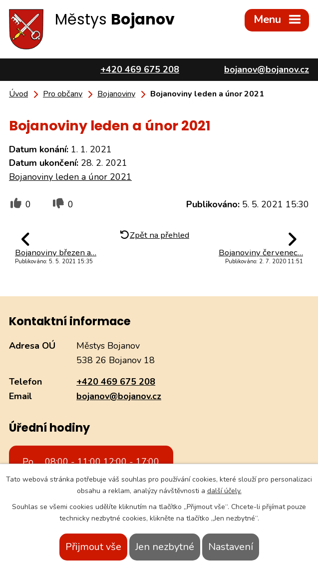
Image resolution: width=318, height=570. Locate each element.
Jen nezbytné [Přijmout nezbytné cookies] (164, 547)
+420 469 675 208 (115, 382)
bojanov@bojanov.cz (118, 396)
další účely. (224, 491)
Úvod (18, 93)
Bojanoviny (116, 93)
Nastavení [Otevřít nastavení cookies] (230, 547)
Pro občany (62, 93)
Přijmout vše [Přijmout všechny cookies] (93, 547)
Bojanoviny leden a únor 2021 (70, 177)
